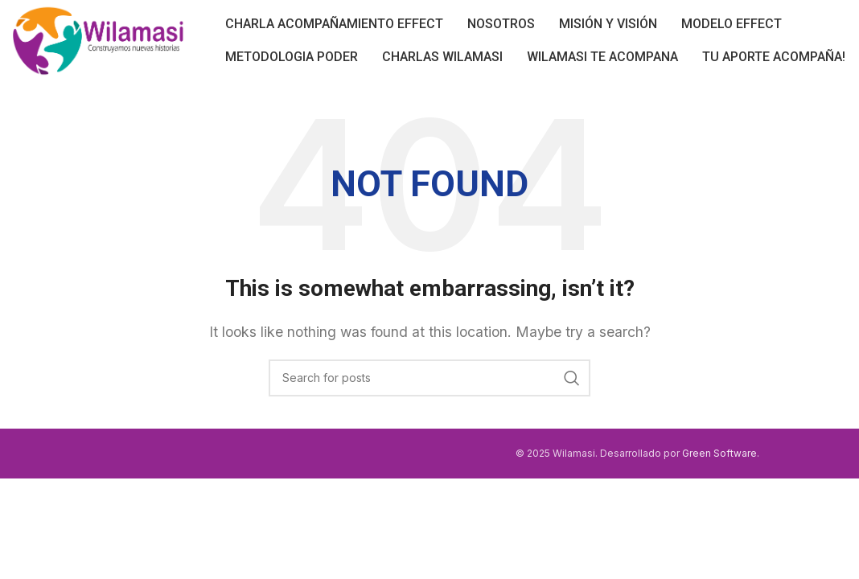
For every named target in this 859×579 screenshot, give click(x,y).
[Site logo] (98, 39)
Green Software (719, 453)
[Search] (429, 377)
